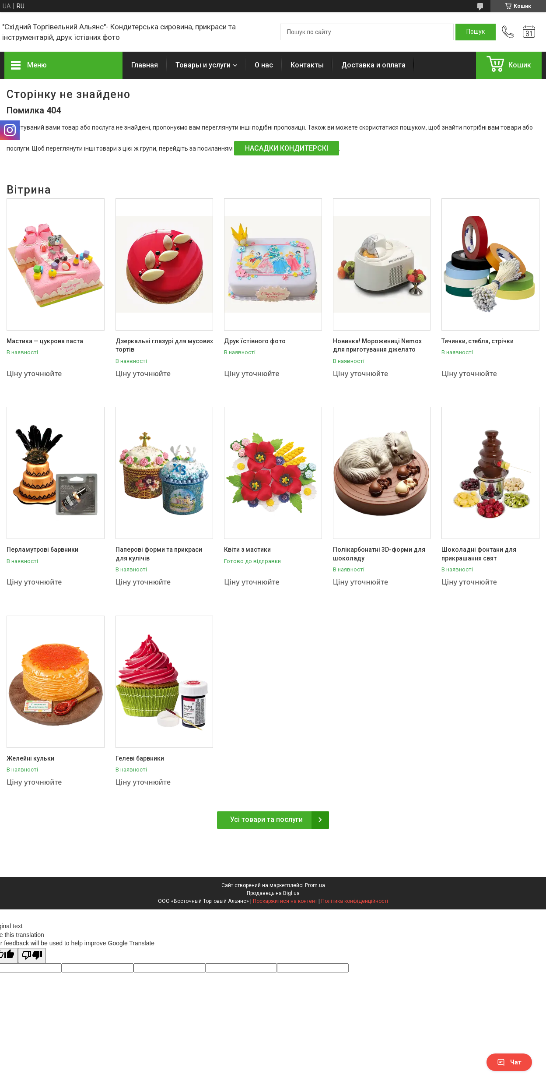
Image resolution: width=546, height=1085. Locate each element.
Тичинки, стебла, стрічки (477, 341)
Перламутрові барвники (42, 549)
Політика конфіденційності (354, 901)
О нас (264, 65)
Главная (144, 65)
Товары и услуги (203, 65)
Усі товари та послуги (266, 819)
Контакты (307, 65)
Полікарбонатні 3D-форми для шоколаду (379, 554)
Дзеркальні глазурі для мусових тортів (164, 345)
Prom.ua (315, 885)
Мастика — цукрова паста (45, 341)
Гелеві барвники (140, 758)
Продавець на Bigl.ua (273, 893)
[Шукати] (475, 32)
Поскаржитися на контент (285, 901)
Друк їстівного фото (255, 341)
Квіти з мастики (247, 549)
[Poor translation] (32, 955)
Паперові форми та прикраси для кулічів (159, 554)
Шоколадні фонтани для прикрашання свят (478, 554)
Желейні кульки (30, 758)
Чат (509, 1062)
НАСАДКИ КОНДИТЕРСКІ (286, 148)
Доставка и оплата (373, 65)
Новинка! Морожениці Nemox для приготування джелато (377, 345)
